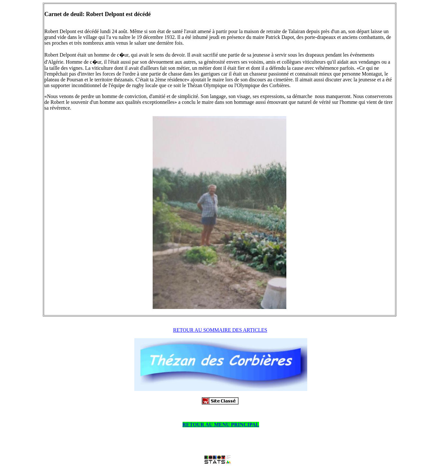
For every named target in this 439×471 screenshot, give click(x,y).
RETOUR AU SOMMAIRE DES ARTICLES (220, 330)
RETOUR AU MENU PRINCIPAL (221, 424)
